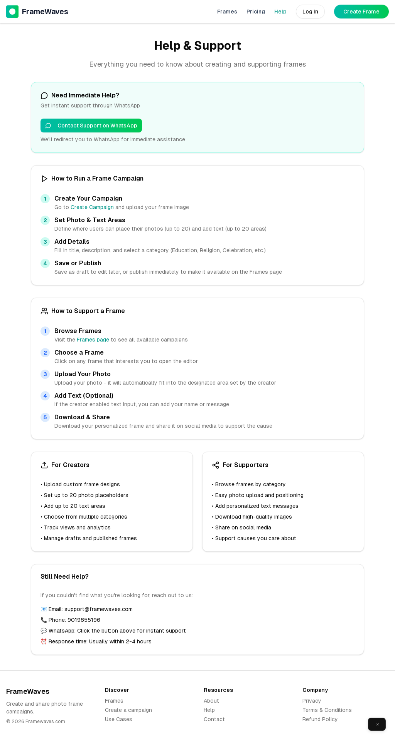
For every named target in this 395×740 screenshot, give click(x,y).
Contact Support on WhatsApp (91, 125)
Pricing (255, 11)
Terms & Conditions (327, 710)
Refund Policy (320, 719)
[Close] (378, 724)
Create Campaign (92, 207)
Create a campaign (128, 710)
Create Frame (361, 11)
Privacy (311, 701)
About (211, 701)
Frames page (93, 340)
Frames (227, 11)
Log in (310, 11)
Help (280, 11)
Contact (214, 719)
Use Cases (118, 719)
